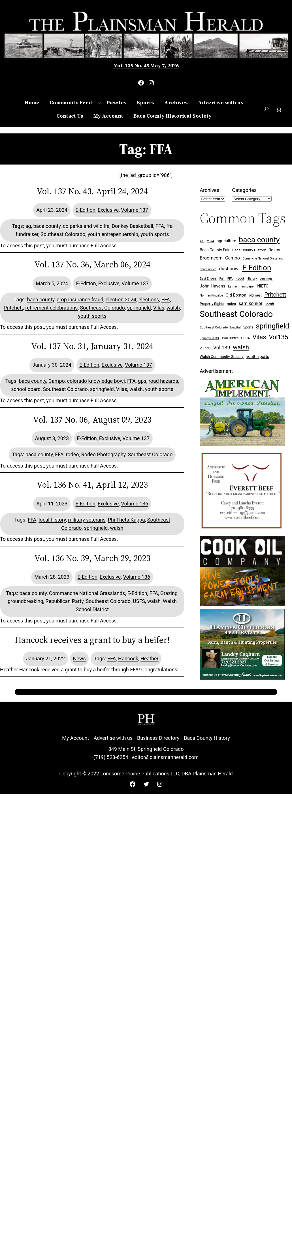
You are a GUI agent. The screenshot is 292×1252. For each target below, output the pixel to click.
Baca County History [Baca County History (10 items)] (249, 250)
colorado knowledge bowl (96, 381)
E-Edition (85, 210)
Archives (209, 190)
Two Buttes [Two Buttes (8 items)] (229, 338)
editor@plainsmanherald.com (165, 757)
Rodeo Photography (103, 454)
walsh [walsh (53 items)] (241, 347)
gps (142, 381)
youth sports (154, 234)
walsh (173, 308)
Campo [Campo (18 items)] (232, 258)
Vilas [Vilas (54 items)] (259, 337)
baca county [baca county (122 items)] (259, 239)
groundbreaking (25, 601)
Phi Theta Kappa (126, 520)
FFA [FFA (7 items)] (230, 278)
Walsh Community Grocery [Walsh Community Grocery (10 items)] (222, 356)
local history (52, 520)
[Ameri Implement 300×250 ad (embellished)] (242, 444)
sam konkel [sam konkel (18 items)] (250, 303)
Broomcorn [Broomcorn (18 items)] (211, 258)
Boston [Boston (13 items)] (275, 250)
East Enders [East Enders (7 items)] (208, 278)
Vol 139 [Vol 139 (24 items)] (221, 348)
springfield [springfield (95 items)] (272, 326)
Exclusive (108, 210)
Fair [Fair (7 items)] (222, 278)
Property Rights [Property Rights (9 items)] (212, 304)
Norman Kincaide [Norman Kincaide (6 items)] (211, 295)
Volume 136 (134, 504)
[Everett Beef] (242, 531)
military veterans (86, 520)
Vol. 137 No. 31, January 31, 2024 (92, 346)
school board (26, 389)
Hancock (128, 658)
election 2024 (121, 299)
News (79, 658)
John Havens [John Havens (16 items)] (212, 286)
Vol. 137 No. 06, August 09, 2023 (92, 420)
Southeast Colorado (63, 234)
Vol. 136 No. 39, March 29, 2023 (92, 558)
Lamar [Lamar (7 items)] (232, 286)
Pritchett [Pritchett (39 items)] (275, 294)
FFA (159, 226)
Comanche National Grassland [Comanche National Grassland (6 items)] (262, 258)
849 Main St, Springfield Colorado (146, 749)
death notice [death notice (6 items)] (208, 269)
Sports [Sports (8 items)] (248, 327)
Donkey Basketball (132, 226)
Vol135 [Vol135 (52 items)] (278, 337)
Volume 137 (134, 210)
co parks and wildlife (86, 226)
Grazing (169, 593)
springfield (139, 308)
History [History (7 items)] (252, 278)
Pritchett (13, 308)
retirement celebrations (51, 308)
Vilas (158, 308)
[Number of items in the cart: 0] (278, 109)
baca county (47, 226)
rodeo (72, 454)
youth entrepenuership (113, 234)
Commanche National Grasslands (87, 593)
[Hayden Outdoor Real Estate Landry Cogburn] (242, 678)
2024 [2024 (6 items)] (210, 241)
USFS (139, 601)
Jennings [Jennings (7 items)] (266, 278)
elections (148, 299)
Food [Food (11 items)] (239, 278)
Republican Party (65, 601)
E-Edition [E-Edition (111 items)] (256, 267)
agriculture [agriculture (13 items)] (226, 241)
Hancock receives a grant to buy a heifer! (92, 640)
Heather (149, 658)
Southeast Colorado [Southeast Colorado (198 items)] (236, 314)
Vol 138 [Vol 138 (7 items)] (205, 348)
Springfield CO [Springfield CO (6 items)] (209, 338)
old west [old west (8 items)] (255, 295)
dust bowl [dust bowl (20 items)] (229, 268)
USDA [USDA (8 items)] (245, 338)
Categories (244, 190)
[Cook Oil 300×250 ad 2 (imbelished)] (242, 604)
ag (28, 226)
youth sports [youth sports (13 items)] (257, 356)
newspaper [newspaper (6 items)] (247, 286)
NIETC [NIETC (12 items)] (262, 286)
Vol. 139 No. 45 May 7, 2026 (146, 65)
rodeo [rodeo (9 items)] (231, 304)
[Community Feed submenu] (99, 102)
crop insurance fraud (80, 299)
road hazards (163, 381)
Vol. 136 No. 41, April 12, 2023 (92, 485)
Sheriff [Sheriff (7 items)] (269, 304)
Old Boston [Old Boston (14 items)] (236, 295)
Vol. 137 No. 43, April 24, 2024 (92, 191)
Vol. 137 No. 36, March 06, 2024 (92, 265)
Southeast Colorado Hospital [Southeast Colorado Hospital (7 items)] (220, 327)
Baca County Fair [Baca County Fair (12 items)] (214, 250)
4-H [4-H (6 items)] (202, 241)
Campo (56, 381)
